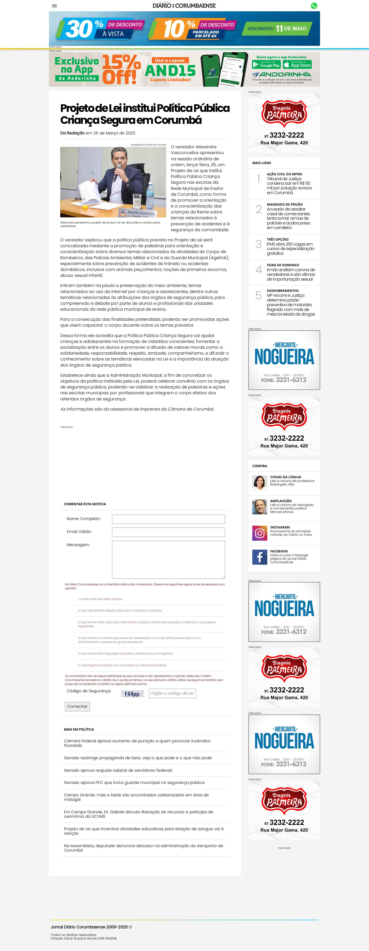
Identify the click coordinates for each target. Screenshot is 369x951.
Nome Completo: (85, 541)
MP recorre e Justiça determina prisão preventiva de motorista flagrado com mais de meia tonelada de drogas (289, 304)
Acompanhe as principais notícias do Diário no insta (289, 532)
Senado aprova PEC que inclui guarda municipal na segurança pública (136, 806)
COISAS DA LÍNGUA (283, 476)
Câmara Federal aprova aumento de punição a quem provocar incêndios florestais (139, 766)
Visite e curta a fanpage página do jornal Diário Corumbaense (287, 558)
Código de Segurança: (91, 714)
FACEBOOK (277, 550)
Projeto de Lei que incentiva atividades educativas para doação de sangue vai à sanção (144, 854)
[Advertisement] (145, 484)
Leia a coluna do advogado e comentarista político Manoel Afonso (290, 508)
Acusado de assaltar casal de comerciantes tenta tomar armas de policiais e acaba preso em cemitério (287, 218)
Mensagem (80, 568)
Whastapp (312, 6)
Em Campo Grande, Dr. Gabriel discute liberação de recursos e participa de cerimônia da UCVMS (140, 837)
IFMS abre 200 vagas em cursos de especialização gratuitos (288, 248)
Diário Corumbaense (184, 5)
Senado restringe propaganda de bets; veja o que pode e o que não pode (140, 781)
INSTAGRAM (278, 526)
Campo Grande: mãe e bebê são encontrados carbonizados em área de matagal (138, 820)
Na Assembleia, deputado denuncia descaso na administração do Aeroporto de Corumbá (142, 871)
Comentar (79, 729)
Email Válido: (81, 555)
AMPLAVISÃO (279, 500)
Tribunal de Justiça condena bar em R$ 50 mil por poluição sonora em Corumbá (287, 185)
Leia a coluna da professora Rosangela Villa (290, 482)
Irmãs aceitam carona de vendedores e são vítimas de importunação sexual (289, 274)
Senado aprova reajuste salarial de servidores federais (120, 793)
